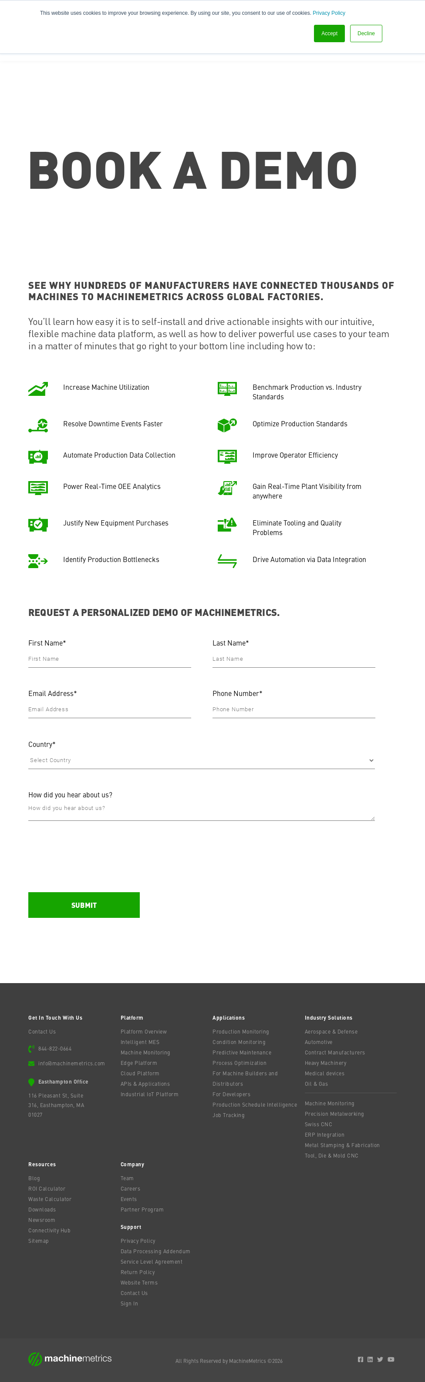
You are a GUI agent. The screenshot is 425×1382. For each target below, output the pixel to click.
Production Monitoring (241, 1031)
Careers (131, 1188)
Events (129, 1198)
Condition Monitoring (239, 1041)
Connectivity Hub (49, 1230)
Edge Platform (139, 1062)
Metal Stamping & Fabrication (342, 1144)
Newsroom (41, 1219)
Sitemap (38, 1240)
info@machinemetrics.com (71, 1063)
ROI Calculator (46, 1188)
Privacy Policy (329, 13)
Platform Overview (144, 1031)
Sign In (129, 1303)
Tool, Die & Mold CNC (332, 1155)
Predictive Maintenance (241, 1052)
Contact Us (42, 1031)
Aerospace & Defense (331, 1031)
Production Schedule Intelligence (254, 1104)
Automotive (319, 1041)
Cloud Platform (140, 1073)
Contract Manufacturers (335, 1052)
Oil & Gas (316, 1083)
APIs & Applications (145, 1083)
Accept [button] (329, 33)
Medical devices (325, 1073)
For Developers (231, 1094)
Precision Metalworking (334, 1113)
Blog (34, 1178)
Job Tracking (228, 1114)
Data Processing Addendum (156, 1251)
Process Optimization (239, 1062)
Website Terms (139, 1282)
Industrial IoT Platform (150, 1094)
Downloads (42, 1209)
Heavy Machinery (326, 1062)
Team (127, 1178)
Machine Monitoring (146, 1052)
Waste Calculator (49, 1198)
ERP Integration (325, 1134)
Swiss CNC (319, 1124)
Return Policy (138, 1271)
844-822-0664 (54, 1048)
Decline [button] (366, 33)
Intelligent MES (140, 1041)
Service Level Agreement (152, 1261)
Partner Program (142, 1209)
